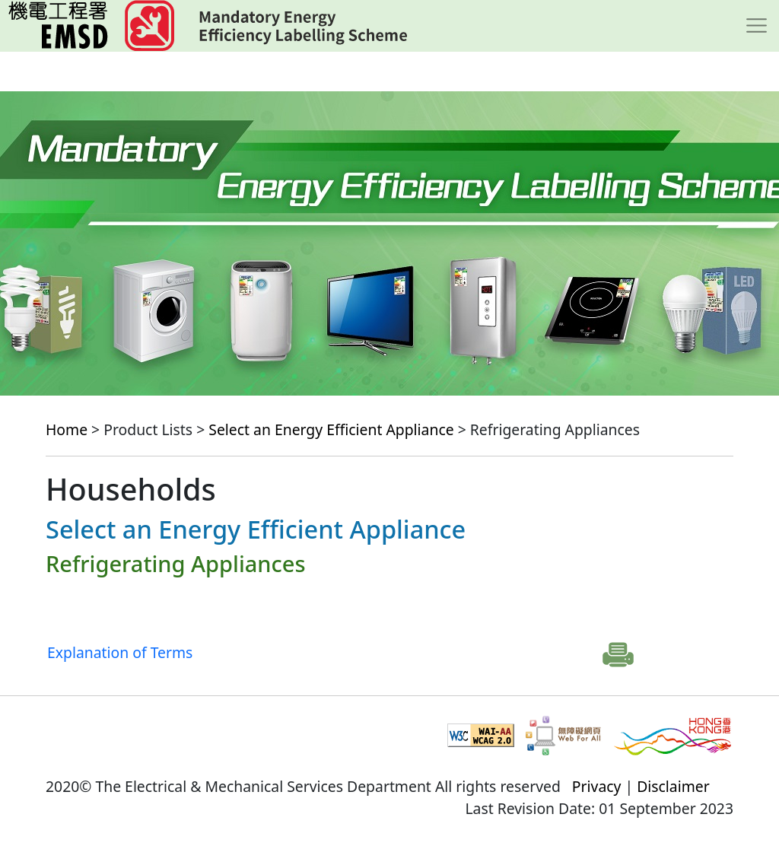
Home (66, 429)
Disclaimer (673, 786)
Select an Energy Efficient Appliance (330, 429)
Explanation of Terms (119, 652)
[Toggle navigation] (756, 26)
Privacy (597, 786)
